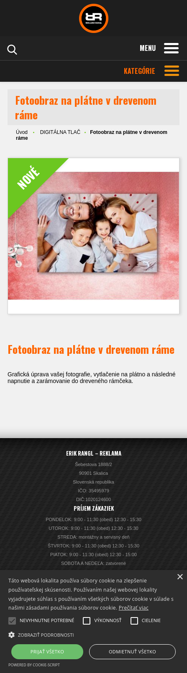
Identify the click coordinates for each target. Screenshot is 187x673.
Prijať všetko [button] (47, 651)
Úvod (22, 132)
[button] (93, 634)
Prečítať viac (134, 607)
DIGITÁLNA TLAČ (60, 132)
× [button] (180, 577)
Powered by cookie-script (34, 665)
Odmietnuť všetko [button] (132, 651)
